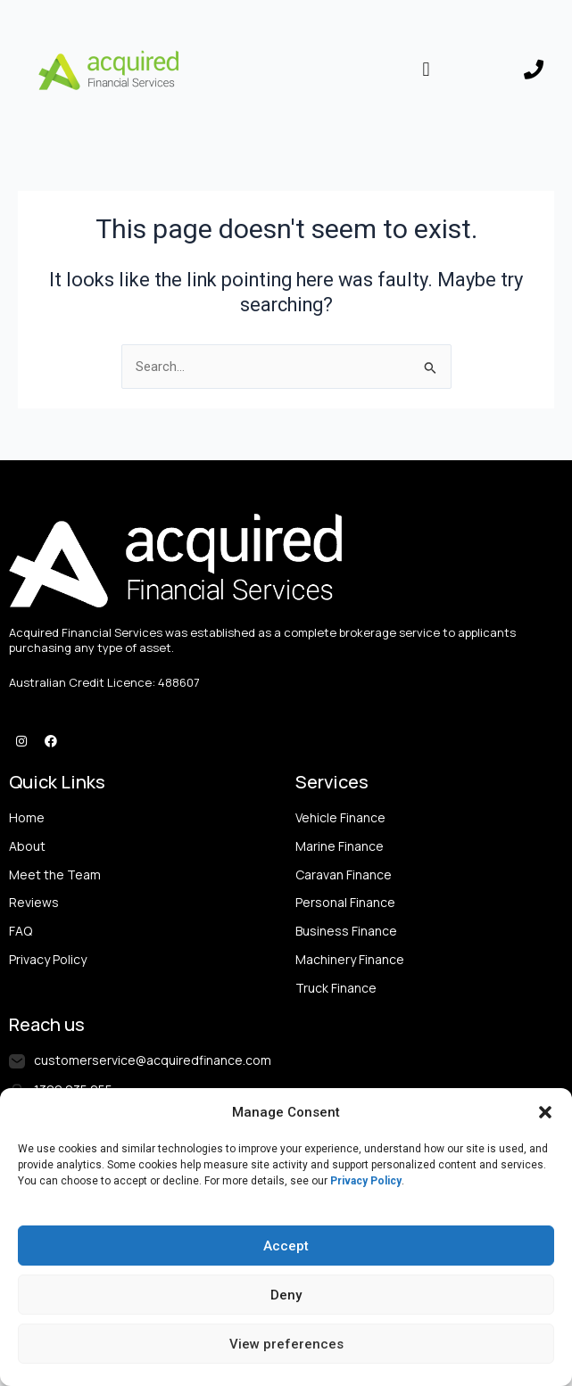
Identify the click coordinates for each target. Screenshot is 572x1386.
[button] (545, 1112)
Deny (286, 1295)
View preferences (286, 1344)
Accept (286, 1246)
